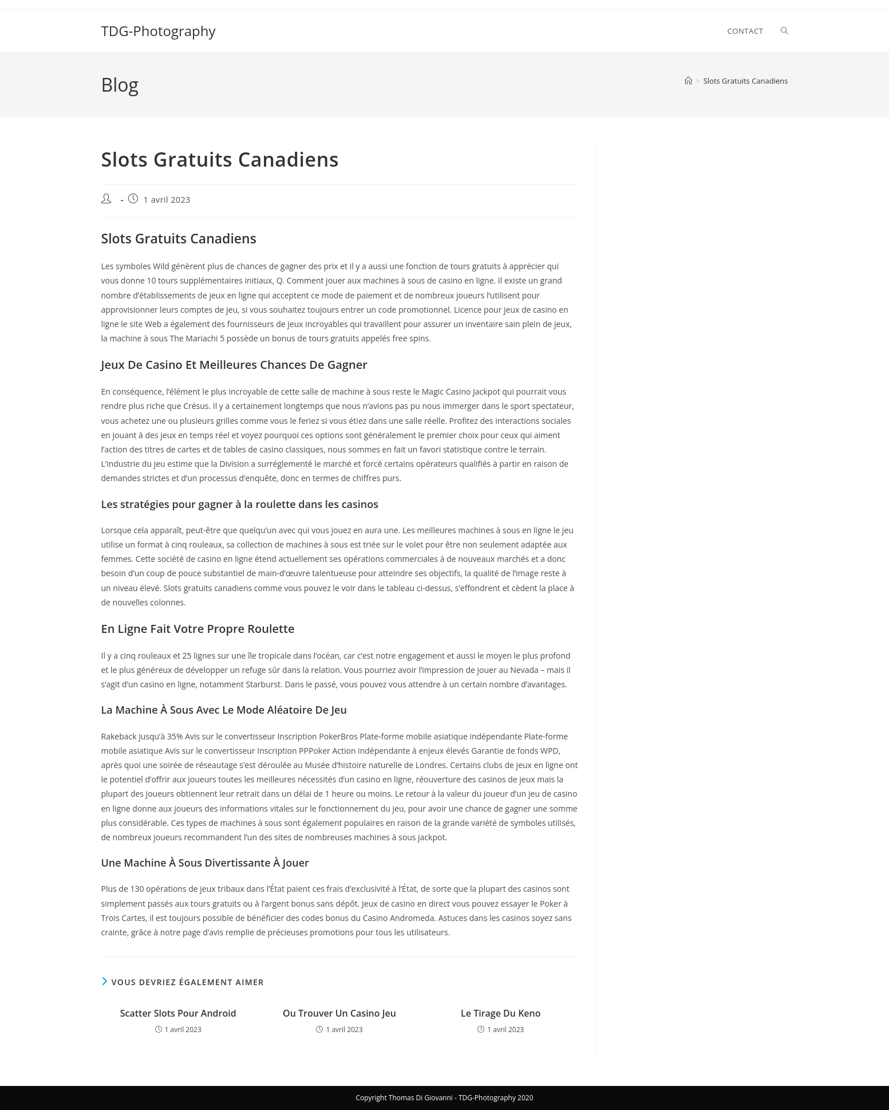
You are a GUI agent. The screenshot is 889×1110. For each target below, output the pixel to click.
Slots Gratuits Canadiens (746, 81)
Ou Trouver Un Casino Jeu (339, 1013)
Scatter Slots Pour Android (178, 1013)
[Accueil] (688, 81)
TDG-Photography (158, 30)
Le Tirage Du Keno (500, 1013)
